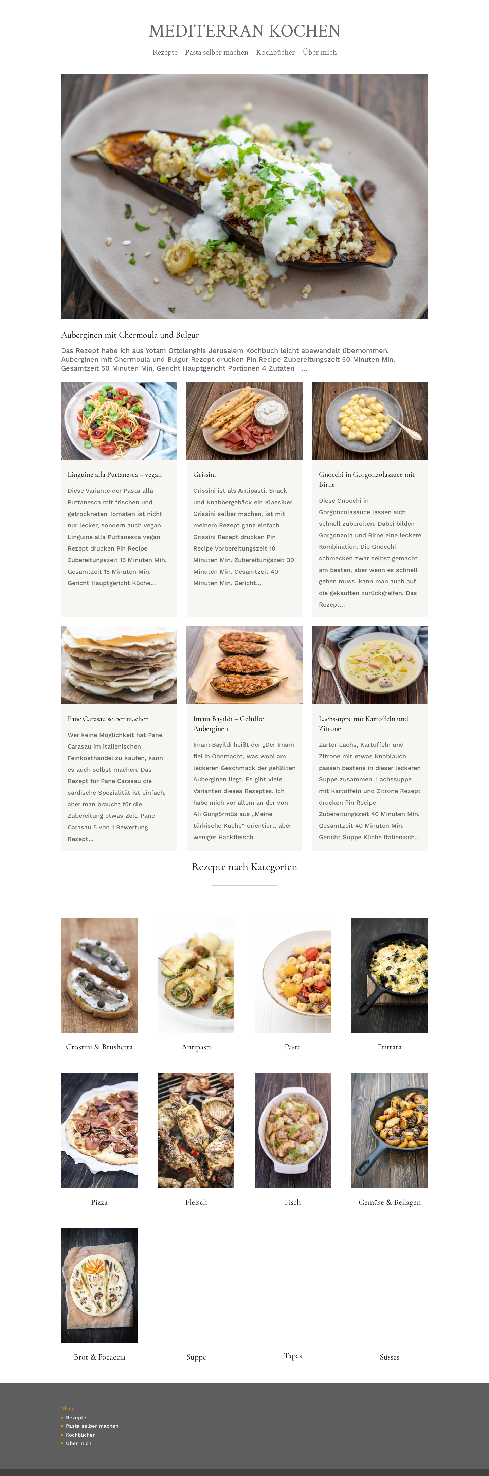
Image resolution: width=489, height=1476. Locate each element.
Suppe (196, 1357)
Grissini (204, 474)
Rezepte (165, 53)
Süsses (389, 1357)
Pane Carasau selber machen (108, 718)
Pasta (293, 1047)
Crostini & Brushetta (99, 1047)
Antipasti (196, 1047)
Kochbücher (275, 53)
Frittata (390, 1047)
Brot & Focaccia (99, 1357)
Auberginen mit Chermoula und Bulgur (130, 334)
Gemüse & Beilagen (390, 1202)
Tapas (293, 1356)
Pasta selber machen (217, 53)
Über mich (320, 53)
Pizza (99, 1202)
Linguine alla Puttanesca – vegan (115, 474)
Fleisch (196, 1202)
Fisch (293, 1202)
